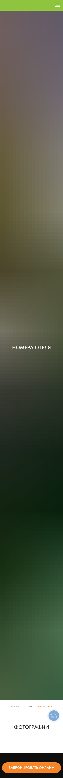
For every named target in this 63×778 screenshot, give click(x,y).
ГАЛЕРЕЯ (28, 707)
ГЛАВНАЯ (15, 707)
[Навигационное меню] (57, 5)
